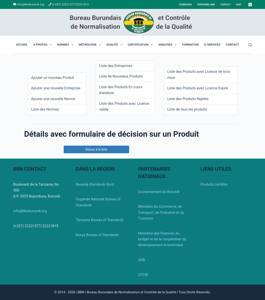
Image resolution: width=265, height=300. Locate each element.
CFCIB (143, 275)
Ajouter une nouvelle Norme (53, 99)
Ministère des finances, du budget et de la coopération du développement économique (162, 239)
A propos (43, 44)
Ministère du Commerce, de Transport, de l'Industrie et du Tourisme (161, 212)
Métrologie (91, 44)
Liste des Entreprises (115, 66)
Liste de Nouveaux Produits (121, 76)
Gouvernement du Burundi (158, 192)
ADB (141, 260)
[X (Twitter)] (250, 4)
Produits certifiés (213, 184)
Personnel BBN (206, 4)
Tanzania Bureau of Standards (100, 220)
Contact (226, 4)
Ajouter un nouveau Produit (52, 78)
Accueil (22, 44)
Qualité (115, 44)
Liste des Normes (45, 109)
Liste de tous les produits (187, 109)
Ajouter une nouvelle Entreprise (55, 88)
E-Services (212, 44)
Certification (141, 44)
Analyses (168, 44)
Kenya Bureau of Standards (97, 235)
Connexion (185, 4)
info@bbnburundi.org (30, 4)
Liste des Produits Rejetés (188, 99)
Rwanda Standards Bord (95, 184)
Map (238, 4)
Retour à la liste (96, 149)
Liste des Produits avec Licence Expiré (197, 88)
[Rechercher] (250, 44)
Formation (190, 44)
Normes (66, 44)
